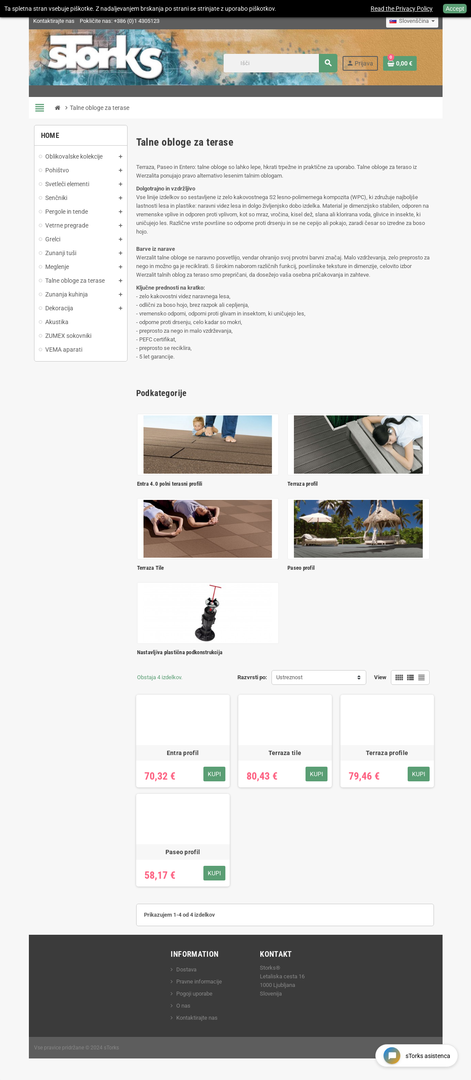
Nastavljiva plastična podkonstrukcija (180, 652)
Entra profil (183, 752)
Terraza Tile (150, 568)
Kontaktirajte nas (54, 21)
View (380, 677)
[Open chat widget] (416, 1055)
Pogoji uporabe (194, 993)
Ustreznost (289, 677)
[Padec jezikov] (412, 21)
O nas (183, 1005)
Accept (455, 8)
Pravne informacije (199, 981)
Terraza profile (387, 752)
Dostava (186, 969)
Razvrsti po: (252, 677)
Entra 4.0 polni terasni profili (170, 484)
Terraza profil (302, 484)
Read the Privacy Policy (402, 8)
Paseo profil (301, 568)
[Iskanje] (280, 63)
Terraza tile (284, 752)
